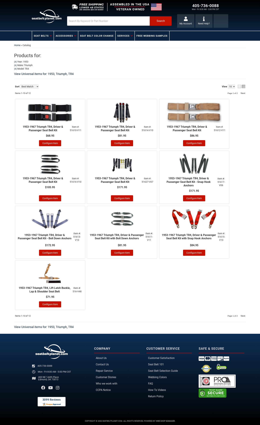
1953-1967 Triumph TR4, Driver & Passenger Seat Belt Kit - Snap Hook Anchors (189, 182)
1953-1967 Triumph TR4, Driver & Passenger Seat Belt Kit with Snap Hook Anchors (189, 236)
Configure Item (50, 143)
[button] (119, 21)
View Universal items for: (44, 74)
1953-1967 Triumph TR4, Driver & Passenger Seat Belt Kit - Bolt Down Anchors (44, 236)
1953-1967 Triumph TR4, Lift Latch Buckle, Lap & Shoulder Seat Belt (44, 289)
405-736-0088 (44, 366)
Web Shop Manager (165, 421)
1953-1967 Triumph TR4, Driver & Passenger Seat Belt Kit (43, 128)
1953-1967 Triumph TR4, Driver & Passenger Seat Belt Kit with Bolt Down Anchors (117, 236)
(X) (15, 62)
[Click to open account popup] (185, 21)
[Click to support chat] (204, 21)
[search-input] (108, 21)
